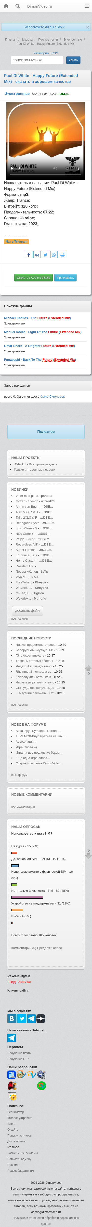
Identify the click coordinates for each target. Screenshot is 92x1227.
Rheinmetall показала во (33, 671)
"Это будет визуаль (30, 655)
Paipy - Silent (25, 539)
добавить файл (27, 611)
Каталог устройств (19, 1118)
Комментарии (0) (23, 948)
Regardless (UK (27, 544)
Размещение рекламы (22, 1153)
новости (42, 638)
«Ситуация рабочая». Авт (35, 693)
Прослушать (65, 277)
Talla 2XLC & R (26, 517)
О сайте (12, 1129)
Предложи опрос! (50, 948)
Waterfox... (23, 598)
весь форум (19, 775)
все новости (19, 704)
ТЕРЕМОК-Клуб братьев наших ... (41, 736)
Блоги (11, 1124)
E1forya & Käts (26, 555)
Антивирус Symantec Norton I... (38, 731)
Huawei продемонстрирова (35, 645)
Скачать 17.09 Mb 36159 (33, 277)
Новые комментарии (32, 794)
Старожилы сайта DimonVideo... (39, 763)
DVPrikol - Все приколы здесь (35, 464)
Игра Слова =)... (27, 747)
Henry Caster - (26, 560)
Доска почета (16, 1141)
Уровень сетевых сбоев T (34, 661)
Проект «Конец (27, 571)
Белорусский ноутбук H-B (34, 650)
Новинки (19, 489)
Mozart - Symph (27, 501)
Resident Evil (25, 566)
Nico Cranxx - (26, 533)
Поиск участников (19, 1135)
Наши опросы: (25, 827)
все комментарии (23, 807)
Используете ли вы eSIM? (45, 27)
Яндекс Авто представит (34, 666)
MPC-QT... (23, 593)
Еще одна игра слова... (33, 758)
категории (41, 53)
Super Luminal (26, 550)
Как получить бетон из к (33, 677)
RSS (55, 53)
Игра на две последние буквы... (39, 752)
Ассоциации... (26, 741)
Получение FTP (18, 1059)
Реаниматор (15, 1112)
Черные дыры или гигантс (35, 682)
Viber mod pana (27, 496)
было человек (52, 396)
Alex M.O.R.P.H (27, 512)
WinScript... (24, 588)
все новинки (19, 618)
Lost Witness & (26, 528)
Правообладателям (20, 1170)
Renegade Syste (27, 523)
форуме (38, 724)
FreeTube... (24, 582)
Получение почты (19, 1053)
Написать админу (19, 1159)
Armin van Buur (27, 506)
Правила (13, 1165)
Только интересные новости (34, 469)
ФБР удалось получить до (35, 688)
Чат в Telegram (16, 242)
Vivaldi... (22, 577)
